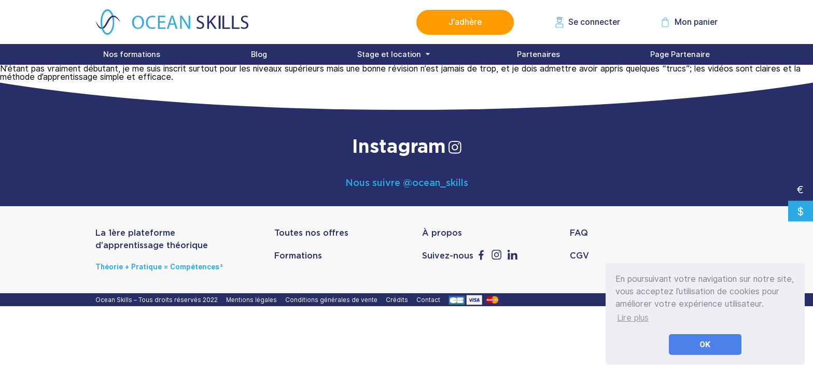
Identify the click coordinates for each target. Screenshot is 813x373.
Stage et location (389, 54)
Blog (259, 54)
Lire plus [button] (633, 318)
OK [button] (705, 344)
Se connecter (594, 22)
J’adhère (465, 22)
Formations (298, 256)
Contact (429, 300)
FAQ (579, 233)
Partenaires (538, 54)
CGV (579, 256)
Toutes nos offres (311, 233)
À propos (442, 233)
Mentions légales (253, 300)
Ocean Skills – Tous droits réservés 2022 (158, 300)
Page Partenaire (680, 54)
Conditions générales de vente (333, 300)
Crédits (398, 300)
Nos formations (131, 54)
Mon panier (696, 22)
